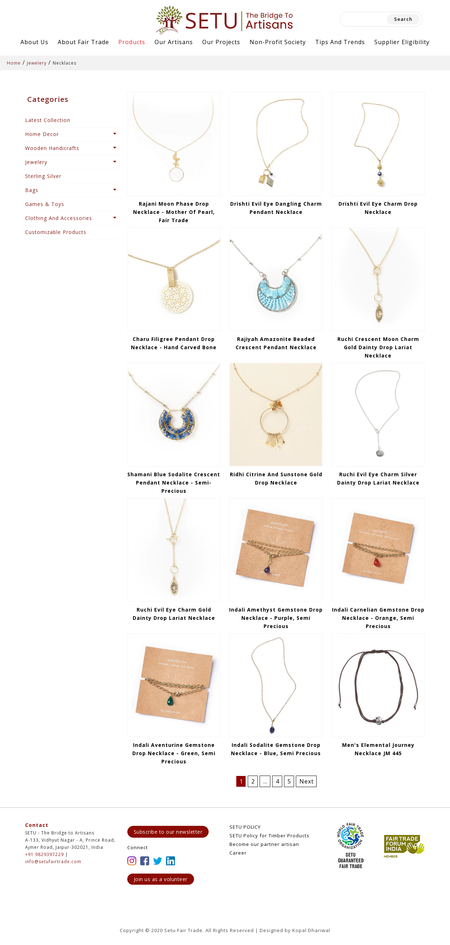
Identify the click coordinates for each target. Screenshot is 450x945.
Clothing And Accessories (58, 218)
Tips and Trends (340, 42)
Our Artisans (174, 42)
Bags (31, 190)
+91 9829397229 (44, 854)
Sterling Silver (43, 176)
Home (14, 63)
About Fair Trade (83, 42)
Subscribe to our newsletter (168, 831)
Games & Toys (44, 204)
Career (238, 853)
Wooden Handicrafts (52, 148)
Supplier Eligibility (402, 42)
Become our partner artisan (264, 844)
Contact (36, 825)
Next (306, 781)
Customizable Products (55, 232)
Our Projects (221, 42)
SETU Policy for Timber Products (269, 835)
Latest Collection (47, 120)
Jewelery (37, 63)
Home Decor (42, 134)
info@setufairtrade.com (53, 862)
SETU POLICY (245, 827)
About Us (34, 42)
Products (131, 42)
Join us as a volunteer (161, 879)
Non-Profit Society (278, 42)
